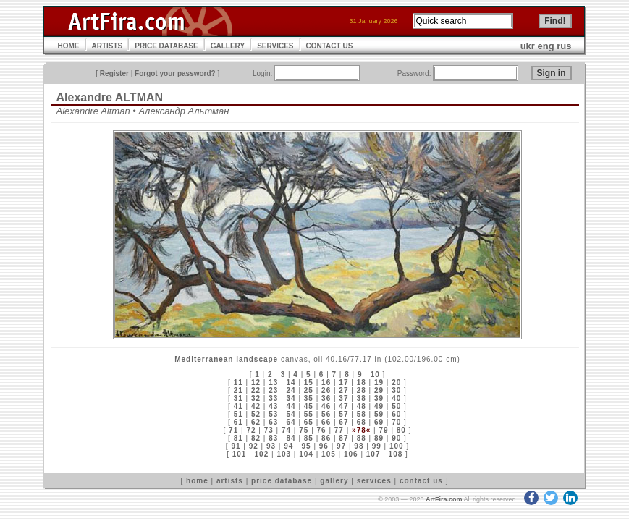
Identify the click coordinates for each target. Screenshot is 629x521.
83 (273, 438)
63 (273, 422)
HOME (69, 46)
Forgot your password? (175, 73)
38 (361, 398)
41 (238, 406)
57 (343, 414)
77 (339, 430)
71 (233, 430)
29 (379, 390)
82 (256, 438)
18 (361, 382)
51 (238, 414)
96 (324, 446)
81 (238, 438)
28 (361, 390)
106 (351, 454)
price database (281, 481)
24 (291, 390)
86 (326, 438)
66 (326, 422)
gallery (334, 481)
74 (286, 430)
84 (291, 438)
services (374, 481)
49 (379, 406)
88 (361, 438)
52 (256, 414)
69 (379, 422)
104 (306, 454)
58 (361, 414)
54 (291, 414)
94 (288, 446)
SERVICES (275, 46)
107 (373, 454)
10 (375, 374)
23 (273, 390)
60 (396, 414)
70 (396, 422)
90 (396, 438)
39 (379, 398)
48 (361, 406)
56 (326, 414)
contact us (421, 481)
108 (396, 454)
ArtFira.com (444, 499)
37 (343, 398)
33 (273, 398)
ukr (527, 46)
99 (376, 446)
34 (291, 398)
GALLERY (228, 46)
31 (238, 398)
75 (303, 430)
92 (253, 446)
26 (326, 390)
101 (239, 454)
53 (273, 414)
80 (401, 430)
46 (326, 406)
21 (238, 390)
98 (358, 446)
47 (343, 406)
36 (326, 398)
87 (343, 438)
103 (283, 454)
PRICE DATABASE (166, 46)
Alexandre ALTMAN (110, 97)
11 (238, 382)
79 (383, 430)
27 (343, 390)
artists (229, 481)
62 (256, 422)
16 (326, 382)
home (197, 481)
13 (273, 382)
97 (341, 446)
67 (343, 422)
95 (306, 446)
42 (256, 406)
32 (256, 398)
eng (546, 46)
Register (114, 73)
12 (256, 382)
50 (396, 406)
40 (396, 398)
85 (308, 438)
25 (308, 390)
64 (291, 422)
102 (262, 454)
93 (271, 446)
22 (256, 390)
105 (328, 454)
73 (269, 430)
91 (235, 446)
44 (291, 406)
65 (308, 422)
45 (308, 406)
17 (343, 382)
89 (379, 438)
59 (379, 414)
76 (321, 430)
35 (308, 398)
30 (396, 390)
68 (361, 422)
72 (251, 430)
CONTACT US (329, 46)
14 (291, 382)
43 (273, 406)
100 (396, 446)
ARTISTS (107, 46)
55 (308, 414)
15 (308, 382)
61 (238, 422)
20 (396, 382)
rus (564, 46)
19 (379, 382)
